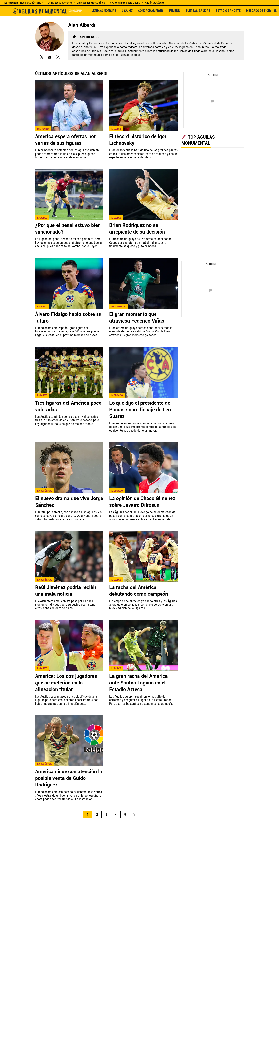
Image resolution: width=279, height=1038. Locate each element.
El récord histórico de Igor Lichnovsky (137, 140)
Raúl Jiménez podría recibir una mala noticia (65, 591)
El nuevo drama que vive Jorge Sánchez (69, 502)
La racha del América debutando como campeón (138, 591)
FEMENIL (174, 10)
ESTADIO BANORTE (228, 10)
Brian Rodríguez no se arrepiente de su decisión (137, 229)
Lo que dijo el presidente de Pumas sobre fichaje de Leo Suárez (140, 410)
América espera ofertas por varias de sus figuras (65, 140)
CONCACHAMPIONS (151, 10)
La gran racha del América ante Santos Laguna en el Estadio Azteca (138, 683)
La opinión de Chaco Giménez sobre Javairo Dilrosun (142, 502)
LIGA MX (127, 10)
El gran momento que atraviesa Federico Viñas (136, 317)
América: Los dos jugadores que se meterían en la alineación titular (66, 683)
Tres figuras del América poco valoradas (68, 406)
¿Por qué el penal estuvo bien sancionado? (67, 229)
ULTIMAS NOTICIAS (104, 10)
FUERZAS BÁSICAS (198, 10)
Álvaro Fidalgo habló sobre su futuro (68, 317)
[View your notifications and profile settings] (275, 11)
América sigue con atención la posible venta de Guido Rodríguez (68, 778)
